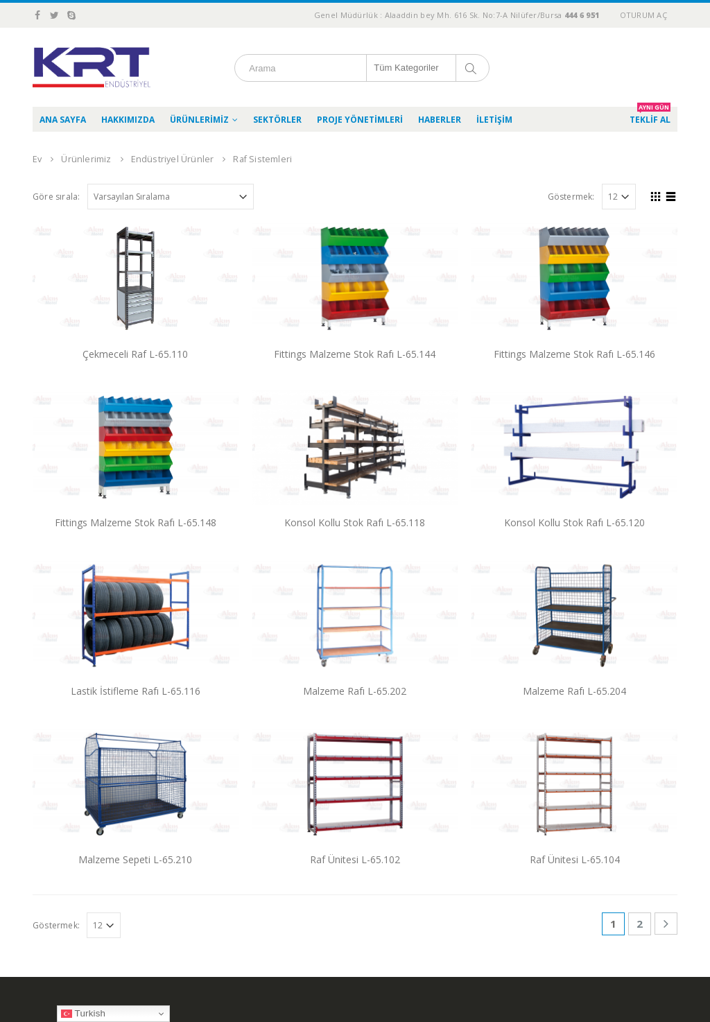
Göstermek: (571, 196)
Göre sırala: (56, 196)
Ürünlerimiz (199, 119)
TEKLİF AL (650, 116)
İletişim (494, 119)
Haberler (439, 119)
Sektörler (277, 119)
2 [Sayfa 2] (640, 923)
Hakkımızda (128, 119)
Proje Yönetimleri (360, 119)
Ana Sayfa (63, 119)
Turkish (83, 1013)
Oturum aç (643, 15)
